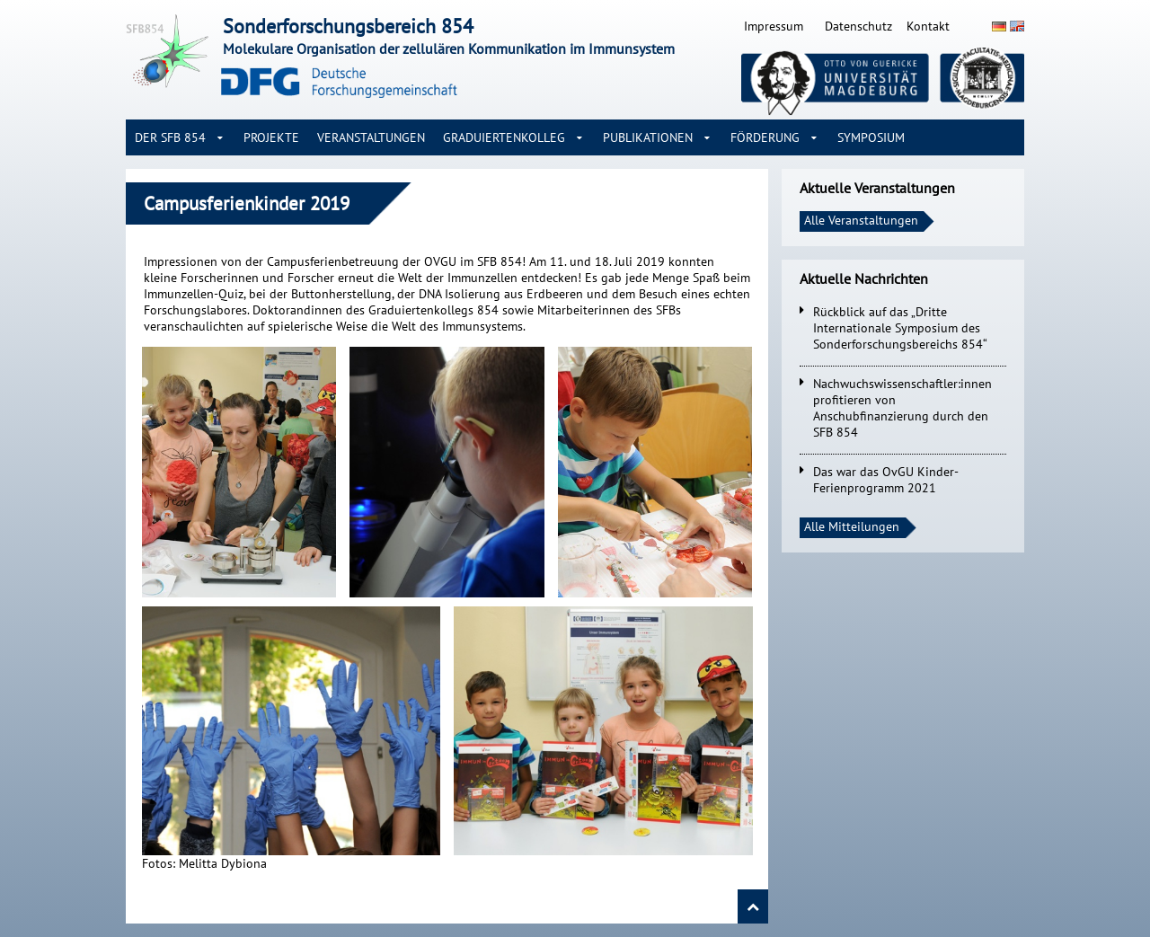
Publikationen (648, 137)
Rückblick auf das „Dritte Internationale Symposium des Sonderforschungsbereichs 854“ (900, 328)
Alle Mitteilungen (851, 526)
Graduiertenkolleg (504, 137)
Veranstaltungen (371, 137)
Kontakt (928, 26)
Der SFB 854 (170, 137)
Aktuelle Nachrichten (864, 278)
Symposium (871, 137)
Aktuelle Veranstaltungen (877, 188)
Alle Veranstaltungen (861, 220)
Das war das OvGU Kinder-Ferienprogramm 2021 (886, 480)
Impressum (773, 26)
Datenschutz (858, 26)
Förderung (765, 137)
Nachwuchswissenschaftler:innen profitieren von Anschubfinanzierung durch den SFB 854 (902, 408)
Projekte (271, 137)
